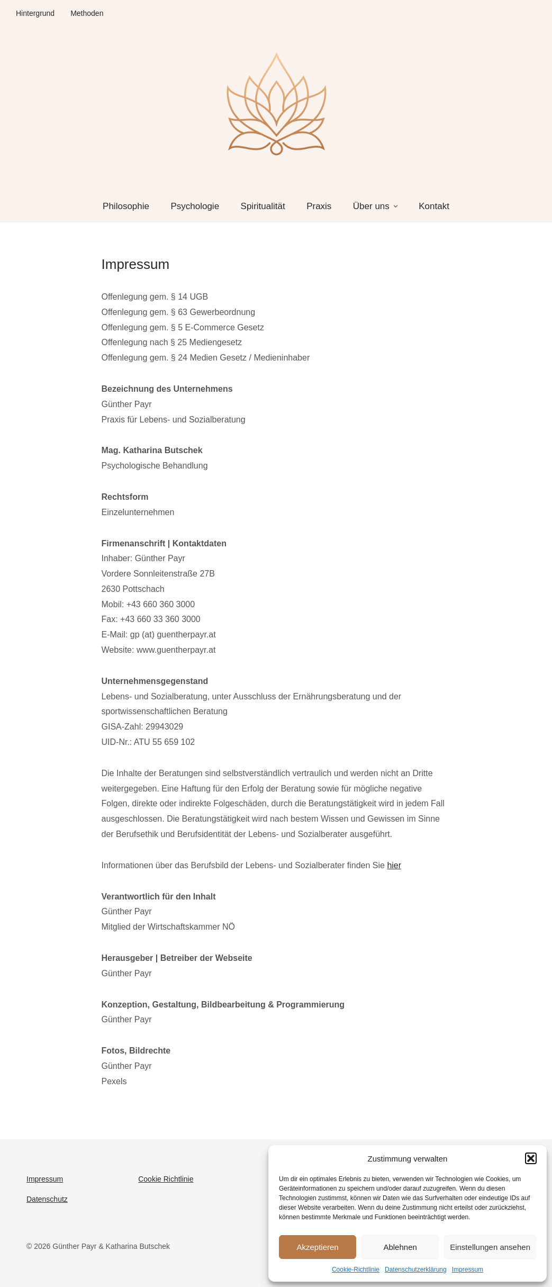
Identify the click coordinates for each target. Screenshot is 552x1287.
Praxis (318, 206)
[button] (531, 1158)
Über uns (371, 206)
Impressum (467, 1269)
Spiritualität (263, 206)
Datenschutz (47, 1199)
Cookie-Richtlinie (355, 1269)
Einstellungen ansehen (490, 1247)
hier (394, 865)
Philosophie (126, 206)
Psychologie (194, 206)
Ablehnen (400, 1247)
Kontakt (434, 206)
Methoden (86, 13)
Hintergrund (35, 13)
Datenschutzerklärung (416, 1269)
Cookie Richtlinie (165, 1179)
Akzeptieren (317, 1247)
